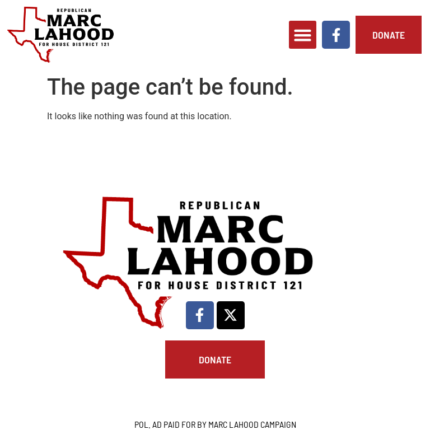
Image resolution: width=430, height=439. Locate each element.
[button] (303, 35)
